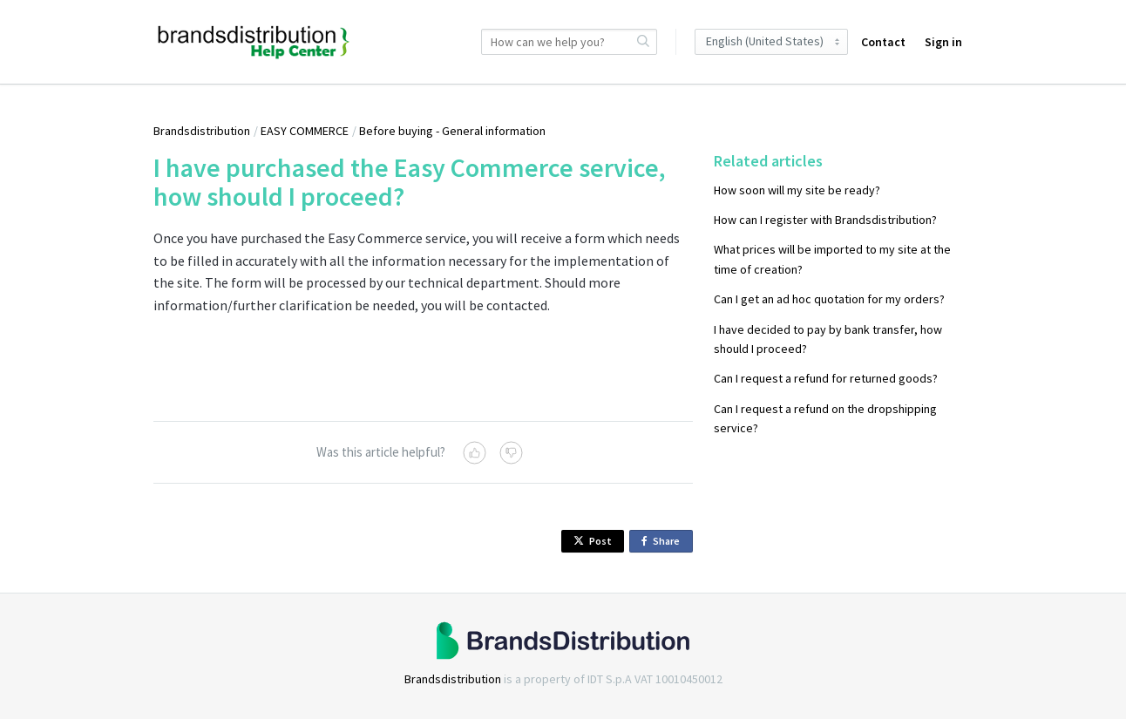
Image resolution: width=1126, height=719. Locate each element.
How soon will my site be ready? (797, 190)
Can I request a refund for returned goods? (826, 378)
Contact (883, 42)
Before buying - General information (452, 131)
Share (663, 542)
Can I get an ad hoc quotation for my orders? (829, 299)
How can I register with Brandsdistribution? (825, 219)
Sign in (943, 42)
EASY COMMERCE (305, 131)
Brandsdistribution (201, 131)
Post (592, 540)
